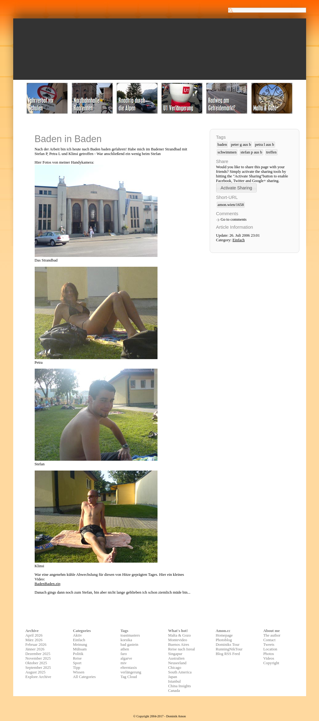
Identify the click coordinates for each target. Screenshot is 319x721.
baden (222, 144)
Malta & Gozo (179, 635)
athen (125, 649)
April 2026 (34, 635)
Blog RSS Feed (228, 654)
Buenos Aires (178, 644)
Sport (77, 663)
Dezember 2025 (37, 654)
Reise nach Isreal (181, 649)
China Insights (179, 686)
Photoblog (224, 640)
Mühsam (80, 649)
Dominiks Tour (227, 644)
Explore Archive (38, 677)
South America (180, 672)
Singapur (175, 654)
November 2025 (38, 658)
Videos (268, 658)
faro (124, 654)
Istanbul (174, 681)
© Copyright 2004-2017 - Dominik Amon (159, 716)
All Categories (84, 677)
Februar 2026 (36, 644)
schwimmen (227, 152)
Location (270, 649)
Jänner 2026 (35, 649)
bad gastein (129, 644)
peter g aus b (241, 144)
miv (124, 663)
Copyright (271, 663)
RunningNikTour (229, 649)
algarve (126, 658)
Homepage (224, 635)
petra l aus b (264, 144)
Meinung (80, 644)
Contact (269, 640)
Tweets (268, 644)
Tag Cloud (129, 677)
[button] (236, 187)
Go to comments (234, 219)
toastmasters (130, 635)
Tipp (76, 667)
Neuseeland (177, 663)
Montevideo (177, 640)
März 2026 (34, 640)
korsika (126, 640)
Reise (77, 658)
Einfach (238, 240)
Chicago (174, 667)
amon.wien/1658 (231, 205)
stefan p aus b (251, 152)
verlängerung (131, 672)
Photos (268, 654)
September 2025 (38, 667)
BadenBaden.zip (47, 584)
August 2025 (35, 672)
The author (272, 635)
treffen (271, 152)
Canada (174, 690)
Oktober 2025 (36, 663)
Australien (176, 658)
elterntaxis (129, 667)
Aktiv (77, 635)
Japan (172, 677)
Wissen (78, 672)
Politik (78, 654)
